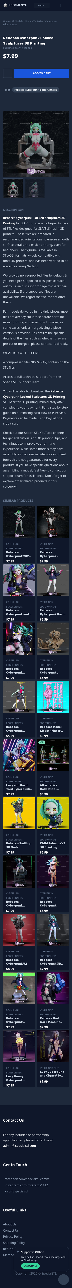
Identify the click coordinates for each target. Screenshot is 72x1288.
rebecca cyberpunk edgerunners (35, 90)
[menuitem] (13, 188)
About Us (9, 1224)
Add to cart (41, 73)
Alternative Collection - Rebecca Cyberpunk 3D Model (50, 787)
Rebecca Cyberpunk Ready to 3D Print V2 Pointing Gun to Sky (19, 729)
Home (6, 21)
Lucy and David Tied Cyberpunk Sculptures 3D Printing (18, 787)
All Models (17, 21)
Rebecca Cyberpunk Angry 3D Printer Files (18, 671)
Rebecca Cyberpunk (48, 903)
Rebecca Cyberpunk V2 (16, 961)
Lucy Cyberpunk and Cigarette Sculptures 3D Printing (52, 1074)
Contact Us (11, 1230)
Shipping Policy (14, 1243)
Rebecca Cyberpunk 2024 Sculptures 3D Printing (18, 554)
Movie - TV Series (34, 21)
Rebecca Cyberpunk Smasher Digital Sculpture (52, 554)
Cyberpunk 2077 (49, 1068)
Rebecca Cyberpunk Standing (14, 1020)
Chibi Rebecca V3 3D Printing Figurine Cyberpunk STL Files (52, 845)
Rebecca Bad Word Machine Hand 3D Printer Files (52, 1020)
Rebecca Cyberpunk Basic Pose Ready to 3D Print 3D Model (52, 612)
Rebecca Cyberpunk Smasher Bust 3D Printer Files (53, 671)
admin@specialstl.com (19, 1146)
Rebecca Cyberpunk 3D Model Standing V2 (51, 962)
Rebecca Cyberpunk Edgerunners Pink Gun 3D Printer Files (16, 904)
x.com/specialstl (16, 1191)
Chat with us (30, 1265)
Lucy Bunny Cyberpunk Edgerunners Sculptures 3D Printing (17, 1078)
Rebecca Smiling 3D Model (18, 845)
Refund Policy (13, 1249)
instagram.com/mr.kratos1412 (26, 1185)
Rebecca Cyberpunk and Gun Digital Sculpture (17, 612)
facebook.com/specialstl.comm (27, 1179)
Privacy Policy (12, 1236)
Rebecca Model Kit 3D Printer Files (51, 729)
